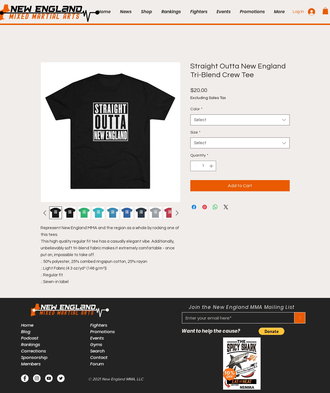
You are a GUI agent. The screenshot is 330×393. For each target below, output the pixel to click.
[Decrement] (194, 166)
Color (196, 109)
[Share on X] (226, 207)
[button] (325, 10)
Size (195, 132)
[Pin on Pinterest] (204, 207)
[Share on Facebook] (194, 207)
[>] (299, 317)
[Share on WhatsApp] (215, 207)
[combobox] (240, 119)
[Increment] (211, 166)
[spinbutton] (203, 166)
